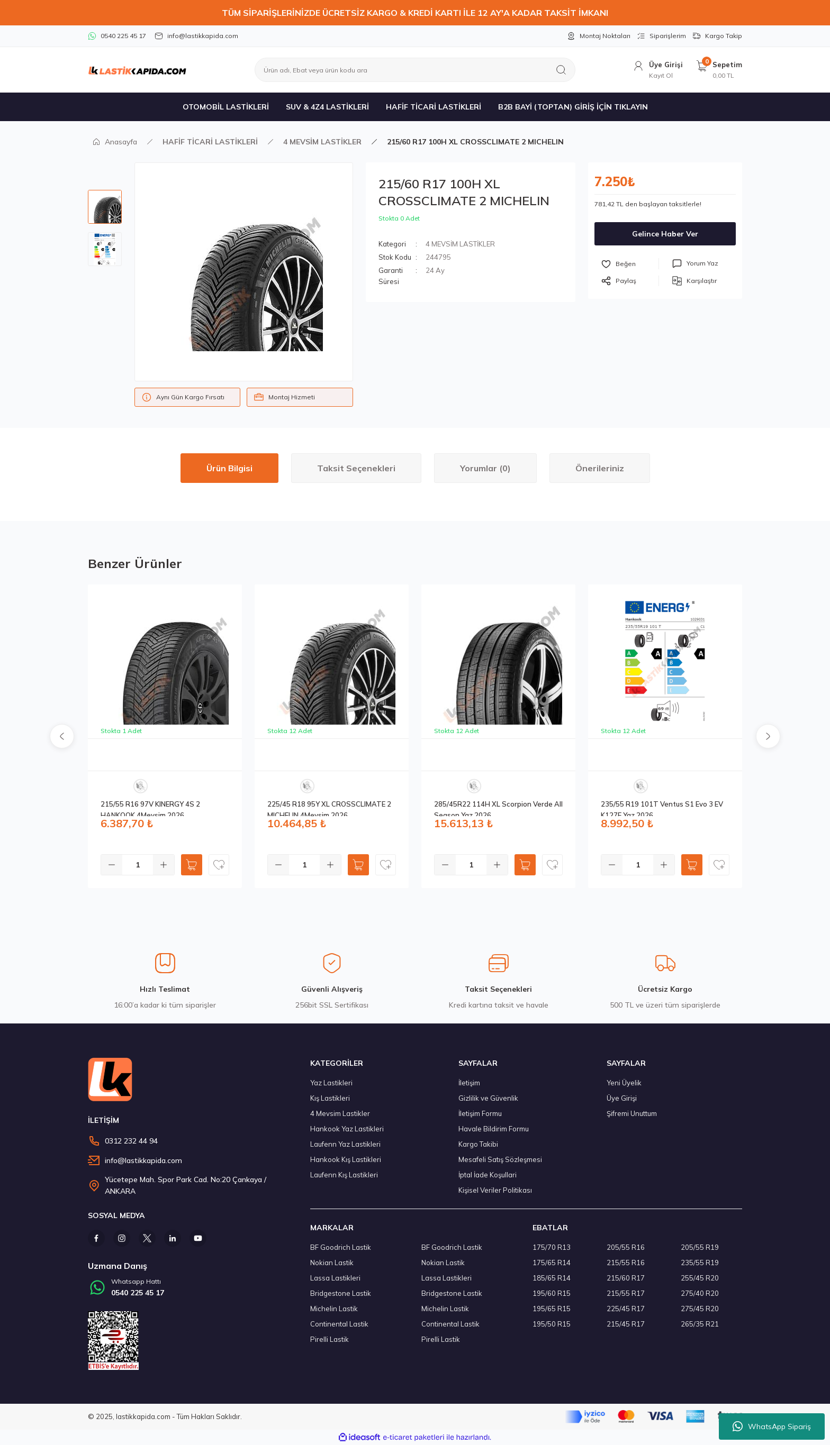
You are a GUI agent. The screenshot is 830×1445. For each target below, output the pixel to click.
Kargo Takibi (478, 1144)
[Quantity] (138, 864)
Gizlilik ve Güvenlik (488, 1098)
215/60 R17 (626, 1278)
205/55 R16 (626, 1247)
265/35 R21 (700, 1324)
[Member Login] (657, 70)
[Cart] (719, 70)
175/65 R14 (552, 1262)
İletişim (469, 1082)
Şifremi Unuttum (632, 1113)
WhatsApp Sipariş (772, 1426)
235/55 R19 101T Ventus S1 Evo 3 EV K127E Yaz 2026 (662, 808)
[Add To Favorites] (630, 263)
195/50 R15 (552, 1324)
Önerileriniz (599, 468)
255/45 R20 (700, 1278)
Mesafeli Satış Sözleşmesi (500, 1159)
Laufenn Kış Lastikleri (344, 1174)
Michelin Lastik (334, 1308)
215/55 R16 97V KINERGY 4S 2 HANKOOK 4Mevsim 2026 (150, 808)
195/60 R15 (552, 1293)
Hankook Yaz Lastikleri (347, 1128)
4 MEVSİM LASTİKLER (460, 244)
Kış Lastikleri (330, 1098)
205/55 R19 (700, 1247)
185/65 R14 (552, 1278)
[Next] (768, 736)
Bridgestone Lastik (340, 1293)
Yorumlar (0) (485, 468)
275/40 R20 (700, 1293)
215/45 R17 (626, 1324)
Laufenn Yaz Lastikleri (345, 1144)
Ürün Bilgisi (229, 468)
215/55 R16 (626, 1262)
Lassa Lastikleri (335, 1278)
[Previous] (62, 736)
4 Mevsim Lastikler (340, 1113)
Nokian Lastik (332, 1262)
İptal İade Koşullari (487, 1174)
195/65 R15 (552, 1308)
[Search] (415, 70)
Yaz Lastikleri (331, 1082)
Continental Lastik (339, 1324)
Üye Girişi (622, 1098)
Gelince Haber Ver (665, 234)
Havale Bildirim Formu (493, 1128)
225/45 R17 (626, 1308)
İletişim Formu (480, 1113)
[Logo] (137, 70)
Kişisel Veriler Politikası (495, 1190)
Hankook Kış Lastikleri (345, 1159)
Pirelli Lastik (329, 1339)
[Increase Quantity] (163, 865)
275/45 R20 (700, 1308)
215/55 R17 (626, 1293)
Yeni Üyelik (624, 1082)
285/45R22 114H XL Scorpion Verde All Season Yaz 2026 (498, 808)
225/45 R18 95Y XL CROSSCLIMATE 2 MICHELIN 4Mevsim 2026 (329, 808)
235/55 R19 (700, 1262)
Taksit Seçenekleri (356, 468)
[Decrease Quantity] (111, 865)
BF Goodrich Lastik (340, 1247)
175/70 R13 (552, 1247)
